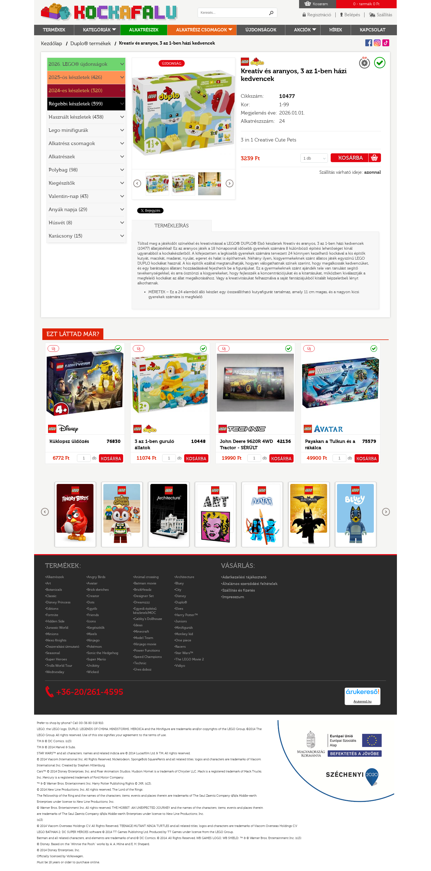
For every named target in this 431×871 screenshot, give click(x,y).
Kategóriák (96, 30)
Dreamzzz (142, 602)
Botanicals (54, 590)
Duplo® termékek (90, 44)
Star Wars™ (184, 653)
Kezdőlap (51, 44)
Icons (91, 621)
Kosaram (320, 4)
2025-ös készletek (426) (75, 77)
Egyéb (92, 609)
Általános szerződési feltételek (249, 584)
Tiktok (385, 42)
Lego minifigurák (68, 130)
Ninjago (93, 640)
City (178, 590)
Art (48, 583)
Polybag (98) (63, 170)
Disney (180, 596)
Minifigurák (184, 628)
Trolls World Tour (59, 666)
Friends (93, 615)
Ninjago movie (145, 644)
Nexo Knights (56, 640)
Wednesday (55, 672)
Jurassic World (57, 628)
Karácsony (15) (65, 236)
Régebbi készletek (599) (76, 104)
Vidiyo (180, 666)
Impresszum (233, 597)
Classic (51, 596)
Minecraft (141, 631)
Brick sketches (98, 590)
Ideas (138, 625)
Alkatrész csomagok (201, 30)
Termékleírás (171, 226)
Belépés (352, 14)
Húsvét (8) (60, 223)
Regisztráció (319, 14)
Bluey (179, 583)
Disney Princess (58, 602)
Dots (90, 602)
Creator (93, 596)
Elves (179, 609)
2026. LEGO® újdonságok (78, 64)
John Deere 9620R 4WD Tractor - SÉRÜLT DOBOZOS (246, 448)
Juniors (181, 621)
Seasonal (53, 653)
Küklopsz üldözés (69, 441)
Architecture (184, 577)
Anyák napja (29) (68, 210)
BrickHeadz (142, 590)
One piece (183, 640)
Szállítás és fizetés (238, 590)
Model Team (143, 638)
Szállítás (384, 14)
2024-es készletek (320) (76, 91)
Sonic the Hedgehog (102, 653)
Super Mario (96, 659)
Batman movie (145, 583)
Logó (109, 12)
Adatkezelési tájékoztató (244, 577)
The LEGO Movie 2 (189, 659)
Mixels (92, 634)
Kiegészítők (62, 183)
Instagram (377, 42)
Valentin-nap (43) (69, 196)
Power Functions (147, 650)
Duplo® (181, 602)
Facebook (368, 42)
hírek (335, 30)
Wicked (93, 672)
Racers (180, 647)
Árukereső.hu (362, 701)
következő (229, 183)
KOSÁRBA (359, 157)
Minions (52, 634)
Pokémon (94, 647)
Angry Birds (96, 577)
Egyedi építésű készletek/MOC (144, 611)
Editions (52, 609)
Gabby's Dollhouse (148, 619)
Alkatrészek (143, 30)
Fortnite (52, 615)
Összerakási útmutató (62, 647)
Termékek (54, 30)
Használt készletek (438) (76, 117)
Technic (140, 663)
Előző (137, 183)
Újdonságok (260, 30)
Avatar (92, 583)
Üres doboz (142, 669)
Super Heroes (56, 659)
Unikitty (93, 666)
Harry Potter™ (186, 615)
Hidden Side (55, 621)
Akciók (302, 30)
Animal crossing (146, 577)
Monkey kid (184, 634)
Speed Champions (148, 657)
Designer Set (144, 596)
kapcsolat (372, 30)
